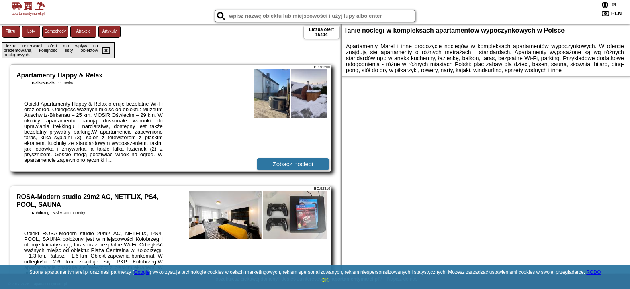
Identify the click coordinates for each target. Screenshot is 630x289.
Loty (31, 31)
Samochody (55, 31)
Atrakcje (83, 31)
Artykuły (109, 31)
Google (141, 272)
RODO (593, 272)
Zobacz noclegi (293, 164)
